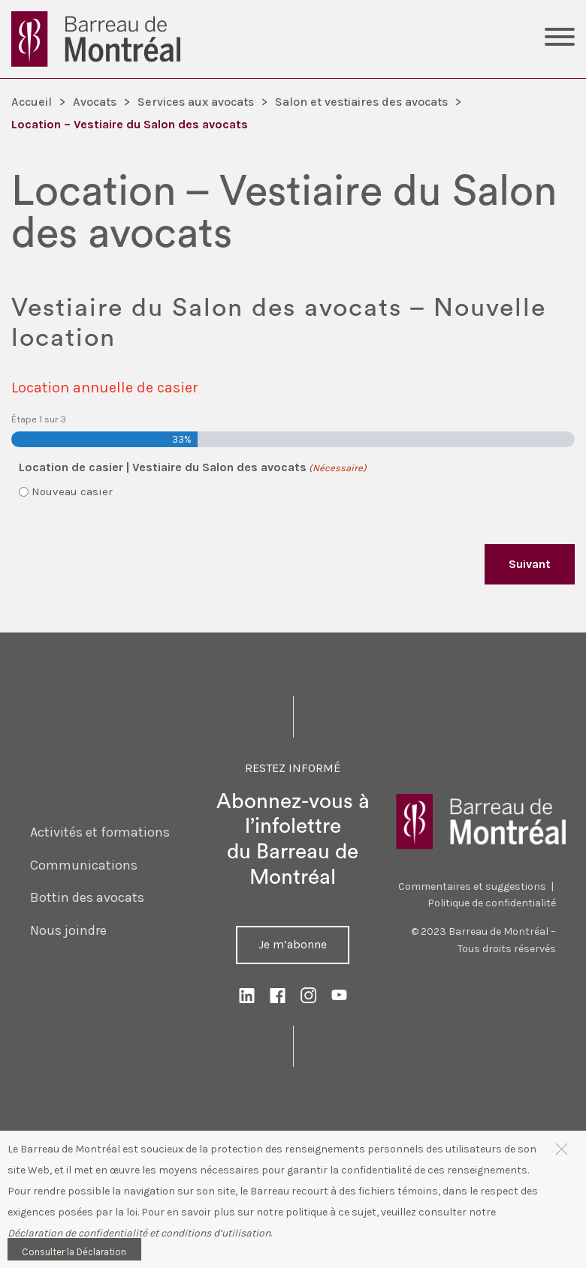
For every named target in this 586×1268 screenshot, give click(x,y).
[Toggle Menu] (560, 39)
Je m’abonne (292, 944)
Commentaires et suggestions (472, 886)
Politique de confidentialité (491, 903)
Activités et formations (100, 832)
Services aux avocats (195, 102)
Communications (83, 865)
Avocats (94, 102)
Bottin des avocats (87, 897)
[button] (561, 1148)
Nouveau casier (72, 491)
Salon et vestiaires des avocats (361, 102)
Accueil (31, 102)
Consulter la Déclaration (74, 1251)
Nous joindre (68, 930)
